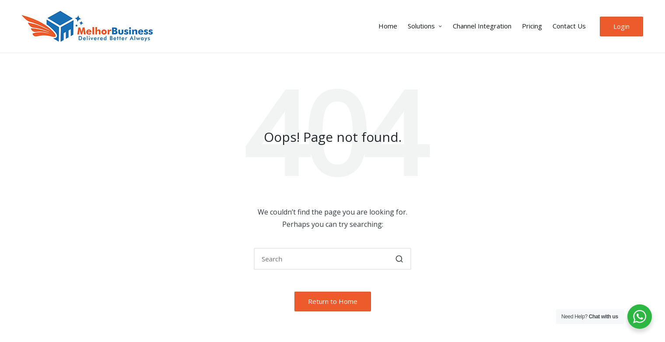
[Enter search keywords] (332, 259)
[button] (621, 26)
